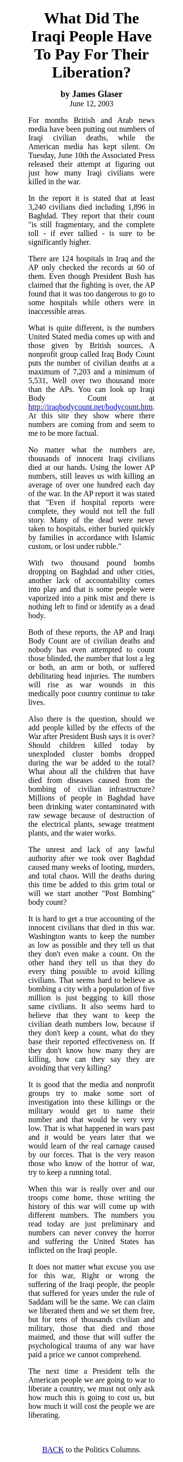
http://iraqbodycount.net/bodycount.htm (90, 407)
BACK (52, 1449)
